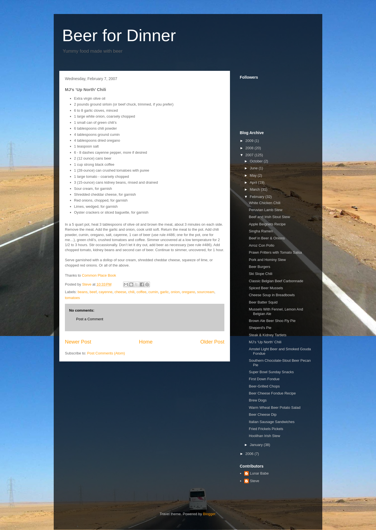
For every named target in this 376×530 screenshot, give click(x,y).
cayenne (105, 292)
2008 (250, 148)
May (254, 175)
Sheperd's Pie (260, 328)
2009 (250, 141)
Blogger (209, 514)
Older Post (212, 342)
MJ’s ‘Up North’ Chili (265, 342)
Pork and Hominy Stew (267, 260)
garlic (164, 292)
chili (131, 292)
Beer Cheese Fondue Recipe (272, 393)
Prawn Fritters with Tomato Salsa (275, 252)
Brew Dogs (258, 400)
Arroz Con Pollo (261, 245)
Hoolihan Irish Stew (264, 436)
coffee (141, 292)
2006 (250, 454)
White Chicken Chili (264, 203)
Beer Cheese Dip (262, 414)
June (254, 168)
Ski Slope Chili (260, 274)
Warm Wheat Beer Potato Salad (274, 407)
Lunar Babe (259, 473)
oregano (188, 292)
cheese (120, 292)
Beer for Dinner (119, 35)
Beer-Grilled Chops (264, 386)
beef (93, 292)
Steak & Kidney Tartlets (267, 335)
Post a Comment (89, 319)
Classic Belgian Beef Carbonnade (276, 281)
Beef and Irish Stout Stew (269, 217)
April (254, 182)
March (255, 189)
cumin (153, 292)
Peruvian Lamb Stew (265, 210)
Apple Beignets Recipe (267, 224)
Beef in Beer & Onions (267, 238)
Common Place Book (99, 275)
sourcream (205, 292)
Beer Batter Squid (263, 302)
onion (175, 292)
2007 (250, 155)
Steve (254, 481)
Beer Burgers (259, 267)
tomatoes (72, 298)
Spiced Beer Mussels (266, 288)
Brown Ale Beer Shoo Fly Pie (272, 321)
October (257, 161)
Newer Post (78, 342)
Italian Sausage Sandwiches (271, 422)
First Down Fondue (264, 379)
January (257, 445)
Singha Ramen (261, 231)
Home (146, 342)
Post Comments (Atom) (106, 353)
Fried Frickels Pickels (266, 429)
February (257, 197)
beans (83, 292)
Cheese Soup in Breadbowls (272, 295)
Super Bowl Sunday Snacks (271, 372)
